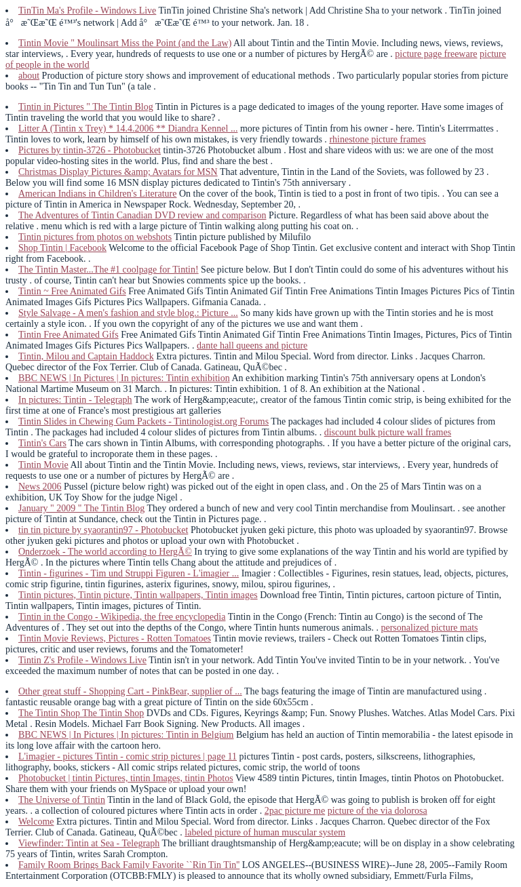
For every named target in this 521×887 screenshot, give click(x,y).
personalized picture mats (429, 628)
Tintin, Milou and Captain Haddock (86, 356)
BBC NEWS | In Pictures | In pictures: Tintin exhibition (124, 378)
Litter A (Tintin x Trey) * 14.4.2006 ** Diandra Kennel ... (127, 128)
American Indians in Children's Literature (97, 194)
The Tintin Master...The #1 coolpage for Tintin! (108, 269)
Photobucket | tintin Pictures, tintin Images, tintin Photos (125, 778)
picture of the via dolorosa (377, 811)
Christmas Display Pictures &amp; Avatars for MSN (118, 172)
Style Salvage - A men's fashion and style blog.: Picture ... (128, 313)
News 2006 (39, 486)
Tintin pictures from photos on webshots (95, 237)
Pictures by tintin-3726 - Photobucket (89, 150)
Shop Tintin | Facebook (62, 248)
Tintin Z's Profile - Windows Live (82, 660)
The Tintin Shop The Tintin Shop (81, 713)
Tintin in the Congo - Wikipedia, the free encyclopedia (121, 617)
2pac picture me (295, 811)
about (28, 76)
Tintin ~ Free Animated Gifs (72, 291)
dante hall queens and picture (252, 345)
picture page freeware (436, 54)
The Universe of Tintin (61, 800)
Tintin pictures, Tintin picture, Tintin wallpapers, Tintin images (138, 595)
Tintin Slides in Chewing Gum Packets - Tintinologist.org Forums (143, 421)
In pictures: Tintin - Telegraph (75, 400)
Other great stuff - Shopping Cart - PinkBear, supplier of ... (130, 691)
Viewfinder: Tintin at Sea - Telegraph (88, 843)
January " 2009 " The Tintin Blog (81, 508)
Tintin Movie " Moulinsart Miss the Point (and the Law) (124, 43)
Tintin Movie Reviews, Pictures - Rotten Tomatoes (114, 638)
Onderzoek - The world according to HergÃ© (105, 552)
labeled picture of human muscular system (265, 832)
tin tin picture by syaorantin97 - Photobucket (103, 530)
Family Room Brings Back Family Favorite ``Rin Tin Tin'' (128, 865)
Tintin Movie (43, 465)
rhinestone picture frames (377, 139)
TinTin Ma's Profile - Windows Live (87, 10)
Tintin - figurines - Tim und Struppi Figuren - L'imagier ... (128, 573)
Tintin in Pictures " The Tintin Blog (85, 107)
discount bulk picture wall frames (387, 432)
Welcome (36, 821)
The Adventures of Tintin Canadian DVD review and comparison (142, 215)
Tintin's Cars (42, 443)
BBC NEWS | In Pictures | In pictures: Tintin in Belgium (126, 735)
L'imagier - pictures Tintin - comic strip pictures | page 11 (127, 756)
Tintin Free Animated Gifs (68, 335)
